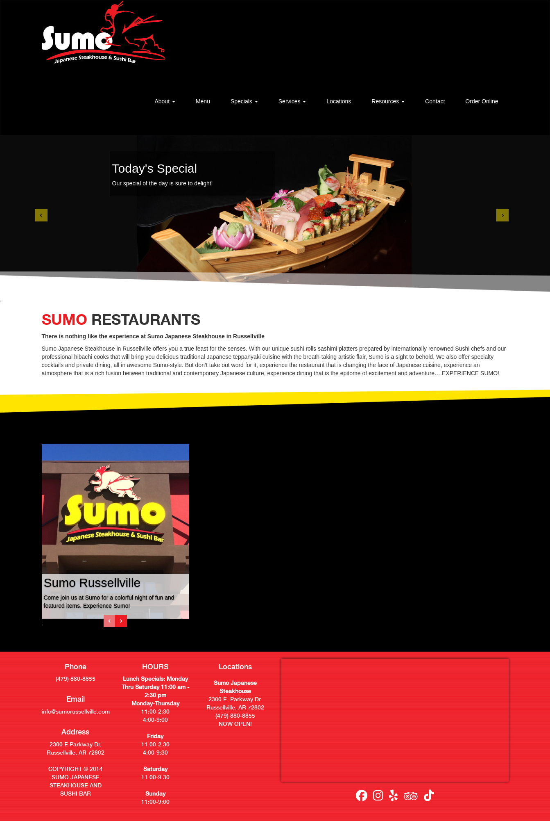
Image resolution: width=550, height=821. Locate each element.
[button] (164, 101)
